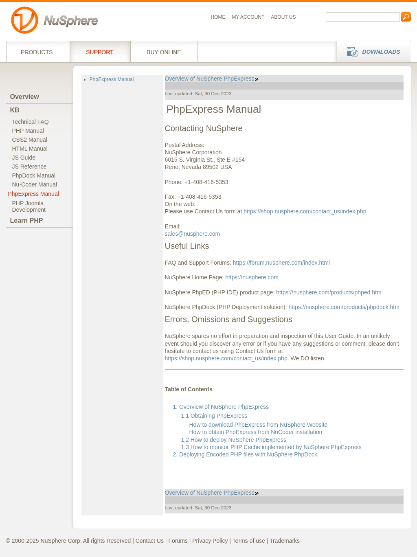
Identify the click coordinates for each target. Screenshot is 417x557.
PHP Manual (28, 130)
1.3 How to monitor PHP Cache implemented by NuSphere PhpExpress (271, 447)
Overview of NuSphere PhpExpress (212, 78)
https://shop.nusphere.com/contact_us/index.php (305, 211)
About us (283, 17)
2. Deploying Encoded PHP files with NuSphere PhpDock (245, 454)
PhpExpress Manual (33, 194)
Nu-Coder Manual (34, 184)
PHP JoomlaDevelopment (29, 206)
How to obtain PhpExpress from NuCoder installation (256, 432)
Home (218, 17)
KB (15, 110)
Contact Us (150, 540)
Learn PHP (26, 220)
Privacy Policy (210, 540)
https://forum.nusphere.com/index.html (281, 262)
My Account (248, 17)
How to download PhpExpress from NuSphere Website (258, 424)
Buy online (164, 51)
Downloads (371, 51)
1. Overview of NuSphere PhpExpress (221, 406)
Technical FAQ (30, 121)
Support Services (100, 51)
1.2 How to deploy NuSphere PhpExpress (233, 439)
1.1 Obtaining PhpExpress (214, 415)
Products (38, 51)
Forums (177, 540)
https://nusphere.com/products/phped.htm (328, 292)
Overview (24, 96)
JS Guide (24, 157)
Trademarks (285, 540)
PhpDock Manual (34, 175)
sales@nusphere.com (192, 233)
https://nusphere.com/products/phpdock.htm (344, 307)
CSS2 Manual (29, 139)
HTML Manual (30, 148)
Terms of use (249, 540)
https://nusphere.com (252, 277)
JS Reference (29, 166)
